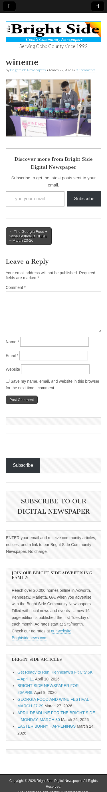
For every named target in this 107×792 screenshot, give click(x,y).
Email (12, 355)
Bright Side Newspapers (28, 70)
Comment (16, 287)
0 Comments (85, 70)
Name (12, 342)
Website (13, 369)
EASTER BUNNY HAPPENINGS (46, 726)
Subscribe (84, 198)
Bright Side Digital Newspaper (59, 781)
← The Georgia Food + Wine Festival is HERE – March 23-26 (28, 236)
